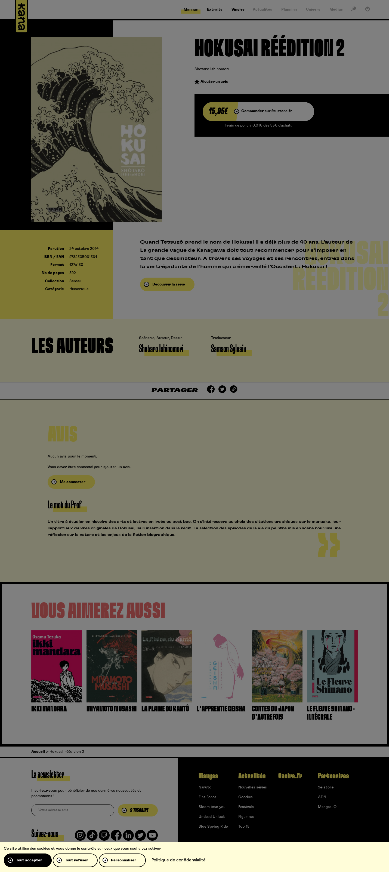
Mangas (208, 776)
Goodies (245, 797)
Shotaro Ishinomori (211, 69)
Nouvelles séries (252, 787)
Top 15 (243, 826)
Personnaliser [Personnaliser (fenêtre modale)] (123, 860)
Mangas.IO (327, 807)
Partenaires (333, 776)
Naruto (205, 787)
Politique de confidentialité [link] (179, 860)
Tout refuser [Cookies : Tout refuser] (76, 860)
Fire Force (207, 797)
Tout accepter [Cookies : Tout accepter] (29, 860)
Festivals (246, 807)
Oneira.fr (290, 776)
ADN (322, 797)
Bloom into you (212, 807)
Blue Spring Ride (213, 826)
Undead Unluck (212, 817)
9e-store (326, 787)
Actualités (251, 776)
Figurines (246, 817)
